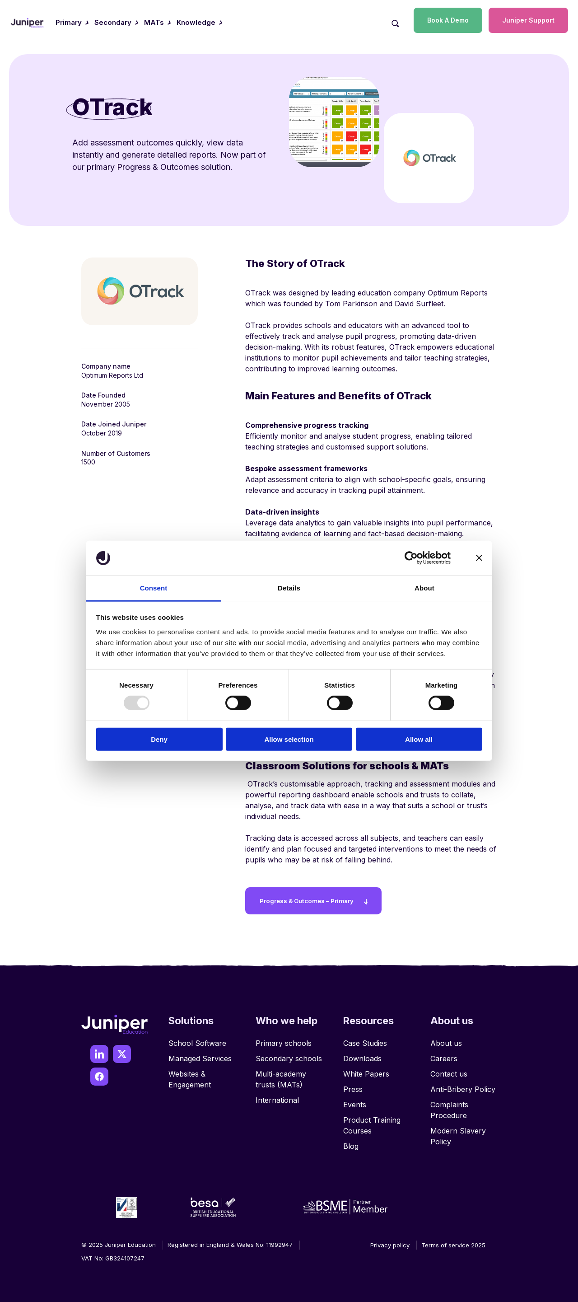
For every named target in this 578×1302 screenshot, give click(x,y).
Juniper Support (528, 20)
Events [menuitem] (354, 1100)
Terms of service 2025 (453, 1241)
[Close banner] (479, 558)
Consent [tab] (154, 588)
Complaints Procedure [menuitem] (449, 1106)
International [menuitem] (277, 1096)
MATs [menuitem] (154, 22)
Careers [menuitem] (443, 1054)
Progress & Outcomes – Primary (314, 896)
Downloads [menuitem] (362, 1054)
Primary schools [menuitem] (284, 1039)
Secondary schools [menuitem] (289, 1054)
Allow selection (288, 739)
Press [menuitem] (353, 1085)
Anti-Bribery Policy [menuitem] (462, 1085)
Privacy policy (390, 1241)
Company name (106, 366)
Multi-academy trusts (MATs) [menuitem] (281, 1075)
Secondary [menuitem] (112, 22)
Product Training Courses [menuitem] (372, 1121)
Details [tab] (289, 588)
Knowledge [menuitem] (196, 22)
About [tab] (424, 588)
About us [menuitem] (446, 1039)
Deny (159, 739)
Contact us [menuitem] (448, 1069)
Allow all (419, 739)
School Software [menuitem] (197, 1039)
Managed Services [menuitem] (200, 1054)
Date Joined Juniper (113, 424)
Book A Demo (448, 20)
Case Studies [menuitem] (365, 1039)
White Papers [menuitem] (366, 1069)
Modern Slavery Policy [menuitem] (458, 1132)
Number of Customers (115, 453)
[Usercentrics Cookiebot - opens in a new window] (411, 558)
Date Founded (103, 395)
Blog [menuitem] (351, 1142)
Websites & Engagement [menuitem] (189, 1075)
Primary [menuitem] (69, 22)
